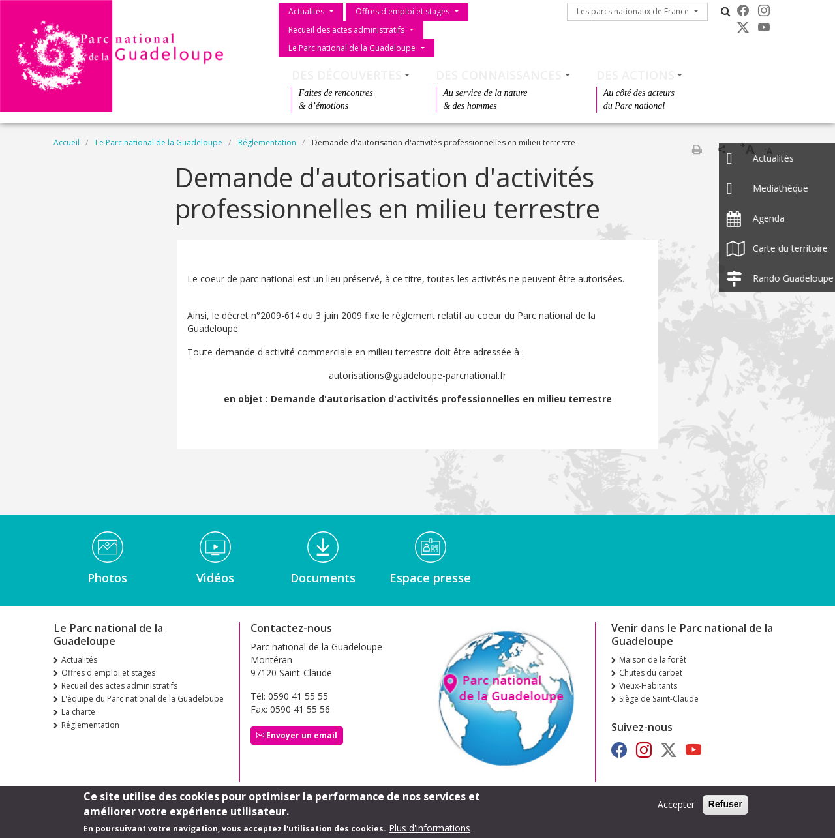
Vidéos (215, 578)
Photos (107, 578)
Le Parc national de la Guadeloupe (352, 47)
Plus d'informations (429, 828)
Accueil (66, 142)
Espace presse (430, 578)
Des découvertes (347, 75)
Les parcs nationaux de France (633, 11)
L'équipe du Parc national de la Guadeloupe (142, 698)
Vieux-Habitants (648, 685)
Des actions (635, 75)
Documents (323, 578)
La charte (78, 711)
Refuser (725, 805)
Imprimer (696, 149)
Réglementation (267, 142)
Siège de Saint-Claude (659, 698)
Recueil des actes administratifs (346, 29)
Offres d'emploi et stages (402, 11)
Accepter (676, 805)
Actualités (306, 11)
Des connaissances (499, 75)
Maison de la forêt (652, 659)
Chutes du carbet (650, 672)
